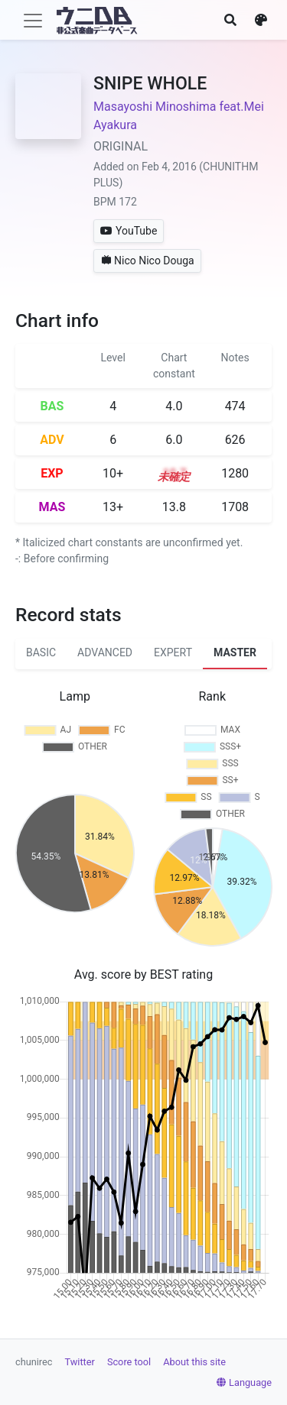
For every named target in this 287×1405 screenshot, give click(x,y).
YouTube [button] (128, 231)
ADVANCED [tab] (104, 652)
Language (244, 1382)
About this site (194, 1362)
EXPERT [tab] (173, 652)
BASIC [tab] (41, 652)
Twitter (80, 1362)
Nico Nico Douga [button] (147, 260)
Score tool (129, 1362)
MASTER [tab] (235, 652)
